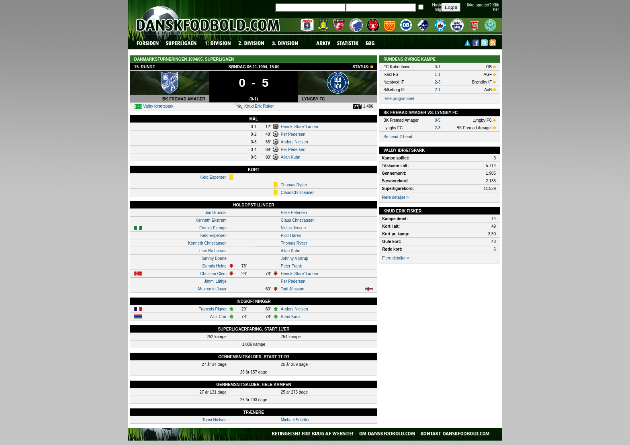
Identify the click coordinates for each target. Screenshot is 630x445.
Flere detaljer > (395, 197)
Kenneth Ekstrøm (211, 220)
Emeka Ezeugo (213, 228)
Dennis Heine (214, 266)
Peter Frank (291, 266)
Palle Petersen (294, 212)
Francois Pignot (212, 309)
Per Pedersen (293, 134)
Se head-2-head (397, 137)
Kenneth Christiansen (207, 243)
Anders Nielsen (294, 142)
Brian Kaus (291, 316)
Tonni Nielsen (214, 420)
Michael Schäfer (295, 420)
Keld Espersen (213, 177)
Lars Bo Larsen (213, 251)
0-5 (437, 120)
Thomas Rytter (294, 185)
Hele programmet (398, 98)
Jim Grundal (216, 212)
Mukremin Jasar (212, 289)
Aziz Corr (218, 316)
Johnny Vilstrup (294, 258)
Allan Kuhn (290, 157)
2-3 (437, 82)
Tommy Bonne (214, 258)
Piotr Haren (291, 235)
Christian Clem (213, 273)
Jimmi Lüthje (215, 281)
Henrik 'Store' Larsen (299, 127)
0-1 (437, 67)
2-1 (437, 90)
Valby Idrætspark (158, 106)
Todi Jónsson (292, 289)
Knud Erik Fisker (259, 106)
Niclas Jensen (293, 228)
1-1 (437, 74)
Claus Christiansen (298, 192)
